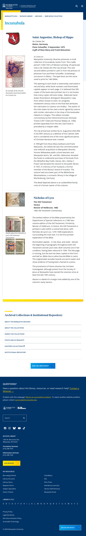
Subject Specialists (9, 489)
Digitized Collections (15, 346)
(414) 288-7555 (8, 449)
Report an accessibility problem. (38, 397)
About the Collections (14, 328)
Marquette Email (50, 492)
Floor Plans (48, 482)
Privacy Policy (7, 512)
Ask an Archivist (40, 366)
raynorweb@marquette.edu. (26, 400)
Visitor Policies (8, 492)
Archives (38, 16)
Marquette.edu (11, 16)
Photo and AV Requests (14, 340)
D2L (45, 479)
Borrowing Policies (9, 475)
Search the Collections (14, 334)
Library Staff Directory (52, 489)
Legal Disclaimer (8, 515)
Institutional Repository (15, 352)
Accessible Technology (11, 522)
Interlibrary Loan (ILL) (51, 485)
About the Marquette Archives (17, 322)
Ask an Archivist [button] (67, 528)
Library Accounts (9, 479)
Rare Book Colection (53, 16)
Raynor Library (26, 16)
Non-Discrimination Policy (12, 518)
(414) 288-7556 (8, 455)
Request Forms (8, 485)
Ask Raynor (9, 463)
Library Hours (8, 482)
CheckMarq (48, 475)
